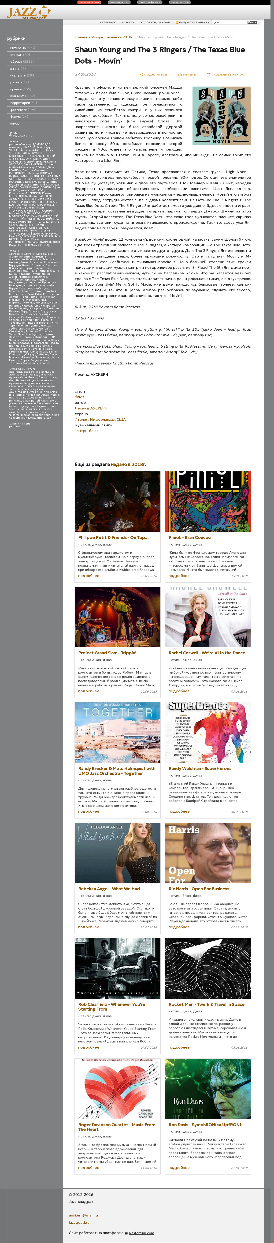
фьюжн (48, 409)
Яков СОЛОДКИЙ (42, 245)
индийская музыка (30, 389)
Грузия (36, 274)
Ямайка (14, 340)
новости (128, 22)
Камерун (15, 291)
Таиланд (46, 320)
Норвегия (38, 308)
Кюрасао (23, 343)
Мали (44, 299)
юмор (14, 123)
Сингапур (39, 317)
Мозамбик (28, 357)
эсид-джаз (51, 415)
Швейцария (33, 334)
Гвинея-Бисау (38, 351)
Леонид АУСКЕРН (40, 196)
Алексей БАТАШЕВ (32, 150)
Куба (38, 294)
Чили (21, 334)
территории (23, 103)
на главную (108, 22)
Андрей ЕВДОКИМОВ (23, 158)
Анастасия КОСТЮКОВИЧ (25, 154)
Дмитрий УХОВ (43, 184)
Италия (40, 285)
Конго (13, 354)
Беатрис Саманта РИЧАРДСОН (27, 172)
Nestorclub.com (141, 1233)
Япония (45, 363)
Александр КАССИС (22, 147)
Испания (29, 285)
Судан (27, 320)
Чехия (13, 334)
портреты (22, 75)
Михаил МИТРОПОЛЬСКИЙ (31, 206)
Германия (53, 271)
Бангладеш (33, 259)
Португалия (48, 311)
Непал (54, 302)
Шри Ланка (16, 345)
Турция (34, 325)
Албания (31, 345)
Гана (34, 271)
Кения (55, 340)
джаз (21, 135)
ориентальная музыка (23, 392)
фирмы (19, 117)
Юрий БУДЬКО (19, 236)
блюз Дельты (28, 377)
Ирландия (49, 282)
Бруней (26, 348)
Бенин (25, 262)
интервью (22, 48)
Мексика (28, 302)
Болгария (36, 262)
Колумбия (49, 291)
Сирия (25, 360)
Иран (37, 282)
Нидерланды (30, 305)
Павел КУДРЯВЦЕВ (21, 222)
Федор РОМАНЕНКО (43, 233)
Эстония (28, 337)
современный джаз (22, 417)
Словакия (53, 317)
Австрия (29, 253)
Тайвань (14, 322)
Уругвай (44, 328)
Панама (14, 311)
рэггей (35, 400)
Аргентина (26, 256)
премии (20, 89)
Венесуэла (15, 268)
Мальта (54, 343)
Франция (32, 331)
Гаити (42, 271)
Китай (37, 291)
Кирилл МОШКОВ (32, 190)
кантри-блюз (48, 392)
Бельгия (14, 262)
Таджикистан (39, 360)
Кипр (12, 343)
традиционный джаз (32, 406)
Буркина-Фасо (42, 348)
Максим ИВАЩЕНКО (32, 202)
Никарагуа (48, 305)
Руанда (14, 360)
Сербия (26, 317)
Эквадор (15, 337)
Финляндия (16, 331)
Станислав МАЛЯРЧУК (23, 230)
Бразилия (50, 262)
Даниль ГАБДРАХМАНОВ (44, 242)
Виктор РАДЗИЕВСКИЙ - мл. (27, 176)
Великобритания (33, 265)
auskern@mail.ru (83, 1215)
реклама (14, 426)
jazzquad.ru (79, 1222)
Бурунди (15, 265)
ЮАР (52, 337)
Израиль (29, 279)
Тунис (54, 322)
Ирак (29, 282)
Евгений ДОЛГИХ (40, 187)
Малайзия (32, 299)
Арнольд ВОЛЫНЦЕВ (37, 167)
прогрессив (47, 397)
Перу (24, 311)
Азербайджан (45, 253)
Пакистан (52, 308)
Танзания (15, 363)
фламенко (35, 409)
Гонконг (14, 274)
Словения (15, 320)
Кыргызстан (51, 294)
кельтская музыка (47, 394)
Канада (27, 291)
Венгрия (51, 265)
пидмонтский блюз (22, 394)
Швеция (48, 334)
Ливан (24, 297)
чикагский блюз (19, 415)
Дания (46, 274)
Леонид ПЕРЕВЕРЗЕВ (23, 199)
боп (12, 380)
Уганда (45, 325)
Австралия (16, 253)
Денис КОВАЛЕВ (35, 181)
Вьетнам (14, 271)
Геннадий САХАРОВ (36, 179)
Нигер (55, 357)
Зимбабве (15, 279)
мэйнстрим (27, 383)
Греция (25, 274)
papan (13, 144)
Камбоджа (41, 288)
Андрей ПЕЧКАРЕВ (36, 161)
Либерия (42, 354)
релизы (19, 82)
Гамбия (14, 351)
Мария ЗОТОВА (32, 204)
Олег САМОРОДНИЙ (44, 216)
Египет (52, 351)
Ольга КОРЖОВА (48, 219)
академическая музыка (39, 371)
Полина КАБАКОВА (47, 222)
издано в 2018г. (120, 37)
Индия (41, 279)
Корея (13, 294)
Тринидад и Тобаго (35, 322)
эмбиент (37, 415)
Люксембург (46, 297)
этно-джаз (44, 417)
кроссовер (30, 397)
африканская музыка (23, 374)
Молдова (42, 302)
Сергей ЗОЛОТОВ (21, 225)
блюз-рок (45, 377)
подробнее (88, 575)
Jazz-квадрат (33, 17)
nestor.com (89, 2)
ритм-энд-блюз (19, 400)
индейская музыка (33, 386)
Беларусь (48, 259)
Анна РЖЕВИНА (34, 164)
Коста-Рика (26, 294)
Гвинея (24, 351)
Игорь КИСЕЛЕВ (19, 245)
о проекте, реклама (155, 22)
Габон (25, 271)
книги (18, 69)
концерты (22, 96)
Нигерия (14, 305)
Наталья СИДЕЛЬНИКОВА (26, 213)
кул (55, 377)
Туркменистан (18, 325)
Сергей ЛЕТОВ (38, 227)
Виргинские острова (37, 268)
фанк (24, 409)
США (36, 320)
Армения (40, 256)
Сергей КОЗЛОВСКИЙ (26, 226)
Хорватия (45, 331)
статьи (20, 55)
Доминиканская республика (28, 276)
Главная (81, 37)
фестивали (23, 110)
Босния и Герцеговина (35, 340)
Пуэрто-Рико (17, 314)
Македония (17, 299)
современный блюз (31, 403)
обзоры (22, 62)
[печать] (187, 74)
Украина (31, 328)
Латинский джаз (27, 380)
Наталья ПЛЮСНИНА (39, 210)
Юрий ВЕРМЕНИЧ (41, 236)
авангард (15, 371)
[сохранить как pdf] (226, 74)
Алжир (13, 256)
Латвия (13, 297)
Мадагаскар (39, 343)
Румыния (44, 314)
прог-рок (15, 397)
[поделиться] (153, 74)
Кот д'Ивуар (27, 354)
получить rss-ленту (192, 22)
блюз (12, 135)
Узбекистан (16, 328)
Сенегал (14, 317)
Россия (32, 314)
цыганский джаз (35, 412)
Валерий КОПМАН (40, 173)
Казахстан (25, 288)
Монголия (42, 357)
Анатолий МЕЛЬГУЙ (42, 156)
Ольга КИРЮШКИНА (22, 219)
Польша (34, 311)
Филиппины (30, 363)
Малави (14, 357)
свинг (44, 400)
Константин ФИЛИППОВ (25, 193)
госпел (40, 383)
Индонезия (16, 282)
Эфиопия (41, 337)
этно (29, 135)
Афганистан (17, 259)
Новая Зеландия (20, 308)
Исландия (15, 285)
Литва (33, 297)
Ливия (54, 354)
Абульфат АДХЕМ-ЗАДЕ (35, 144)
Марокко (15, 302)
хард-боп (15, 412)
